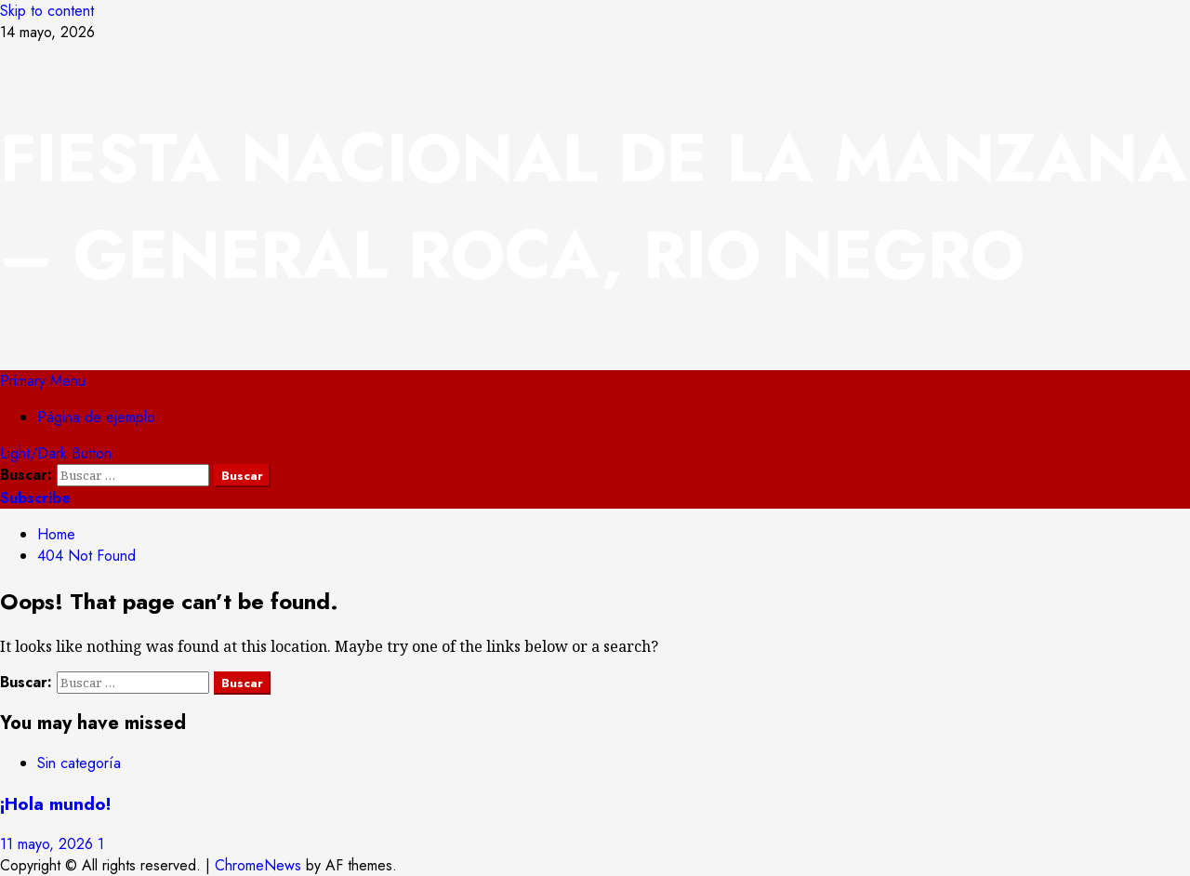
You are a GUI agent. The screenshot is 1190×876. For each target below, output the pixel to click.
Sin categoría (79, 763)
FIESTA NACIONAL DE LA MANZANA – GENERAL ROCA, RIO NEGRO (593, 206)
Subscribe (35, 498)
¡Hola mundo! (55, 803)
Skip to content (47, 10)
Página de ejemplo (96, 417)
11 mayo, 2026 (49, 844)
